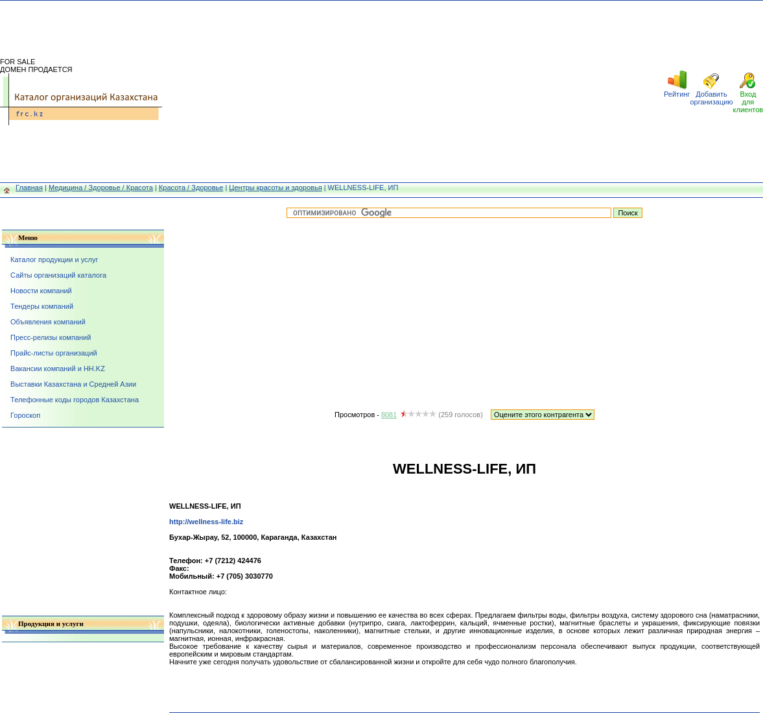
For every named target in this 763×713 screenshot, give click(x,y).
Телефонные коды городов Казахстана (74, 400)
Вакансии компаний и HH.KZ (57, 368)
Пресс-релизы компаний (50, 337)
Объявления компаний (48, 322)
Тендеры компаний (41, 306)
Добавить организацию (711, 98)
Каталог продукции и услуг (54, 259)
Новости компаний (41, 291)
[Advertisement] (413, 91)
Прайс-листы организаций (53, 353)
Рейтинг (677, 94)
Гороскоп (25, 415)
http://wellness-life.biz (206, 522)
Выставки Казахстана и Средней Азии (73, 384)
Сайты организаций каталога (58, 275)
